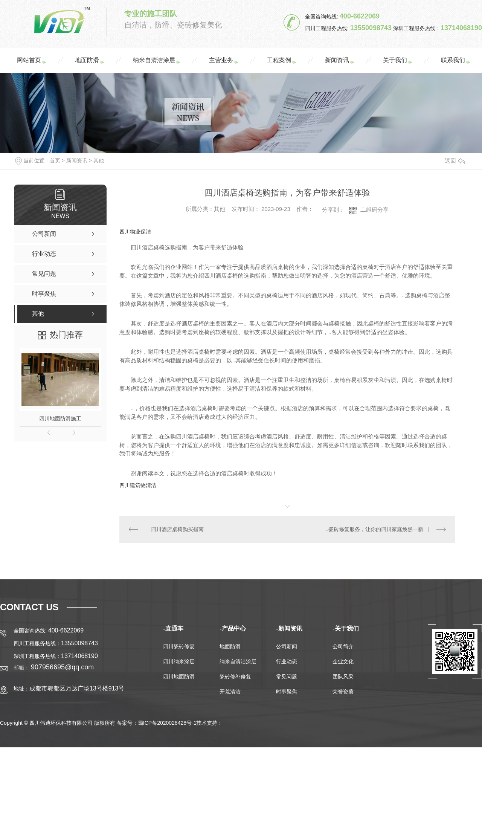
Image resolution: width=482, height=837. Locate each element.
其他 (98, 160)
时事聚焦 (286, 692)
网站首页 (29, 60)
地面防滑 (87, 60)
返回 (455, 160)
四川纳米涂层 (179, 661)
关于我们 (395, 60)
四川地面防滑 (179, 677)
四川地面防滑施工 (60, 418)
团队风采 (343, 677)
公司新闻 (286, 646)
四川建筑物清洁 (137, 485)
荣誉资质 (343, 692)
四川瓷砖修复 (179, 646)
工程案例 (279, 60)
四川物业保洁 (135, 232)
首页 (55, 160)
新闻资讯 (337, 60)
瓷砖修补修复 (235, 677)
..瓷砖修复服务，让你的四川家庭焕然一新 (375, 529)
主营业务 (221, 60)
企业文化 (343, 661)
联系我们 (453, 60)
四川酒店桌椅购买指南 (177, 529)
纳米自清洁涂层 (154, 60)
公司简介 (343, 646)
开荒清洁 (230, 692)
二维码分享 (374, 209)
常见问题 (286, 677)
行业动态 (286, 661)
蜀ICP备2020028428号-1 (167, 723)
